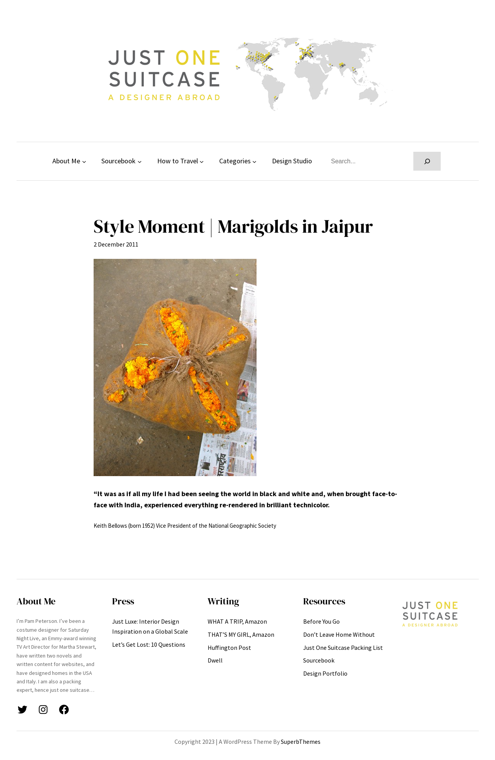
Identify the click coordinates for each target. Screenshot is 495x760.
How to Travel (177, 160)
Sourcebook (118, 160)
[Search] (427, 161)
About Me (66, 160)
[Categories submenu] (254, 161)
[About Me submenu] (84, 161)
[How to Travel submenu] (202, 161)
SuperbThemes (300, 741)
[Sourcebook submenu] (140, 161)
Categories (235, 160)
